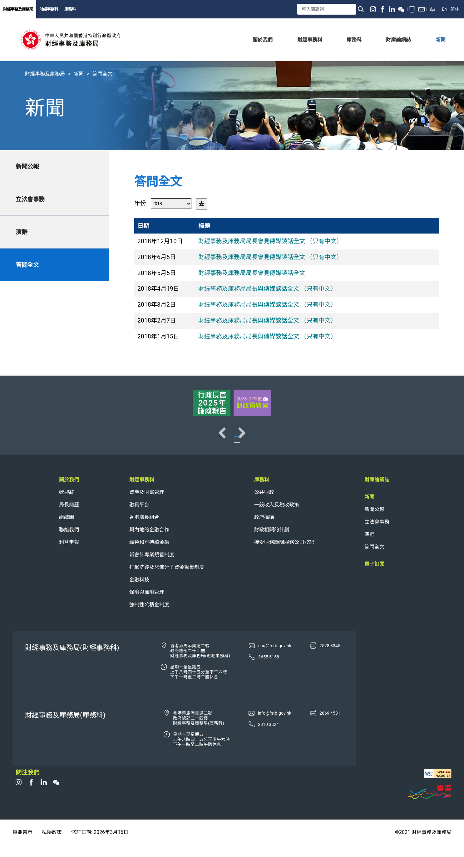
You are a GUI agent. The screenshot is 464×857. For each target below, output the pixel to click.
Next (439, 439)
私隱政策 (52, 845)
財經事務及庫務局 (18, 9)
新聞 (79, 74)
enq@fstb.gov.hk (274, 658)
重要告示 (22, 845)
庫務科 (70, 9)
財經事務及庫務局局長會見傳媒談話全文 (251, 273)
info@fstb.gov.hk (274, 725)
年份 (140, 203)
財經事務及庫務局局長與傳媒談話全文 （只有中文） (267, 288)
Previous (25, 439)
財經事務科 (48, 9)
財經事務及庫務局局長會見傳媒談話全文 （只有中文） (270, 241)
